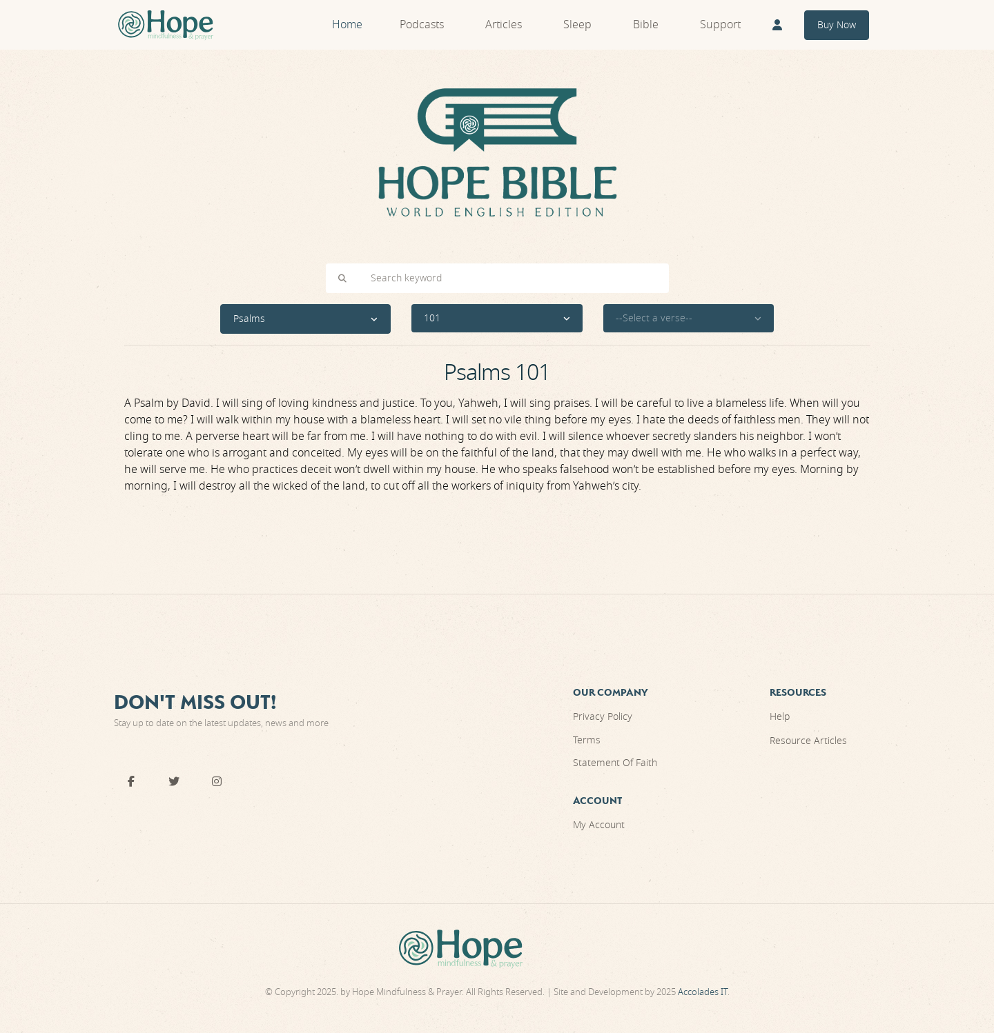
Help (780, 717)
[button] (305, 319)
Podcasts (422, 25)
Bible (646, 25)
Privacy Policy (602, 717)
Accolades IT (703, 992)
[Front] (165, 25)
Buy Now (836, 25)
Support (720, 25)
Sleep (577, 25)
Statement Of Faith (615, 763)
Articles (503, 25)
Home (347, 25)
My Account (599, 825)
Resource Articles (808, 741)
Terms (587, 740)
